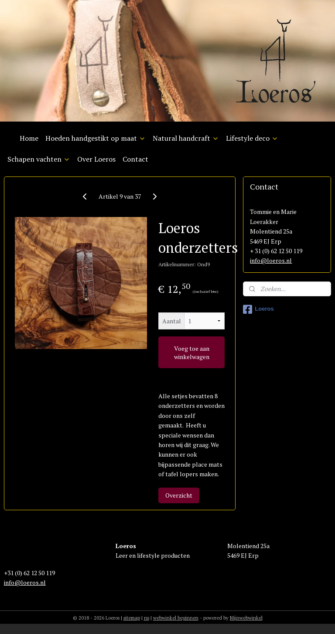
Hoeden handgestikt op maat (95, 138)
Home (29, 138)
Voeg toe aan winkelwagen (191, 352)
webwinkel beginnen (175, 618)
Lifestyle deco (252, 138)
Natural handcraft (186, 138)
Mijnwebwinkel (246, 618)
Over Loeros (96, 159)
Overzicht (178, 496)
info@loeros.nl (271, 260)
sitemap (131, 618)
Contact (135, 159)
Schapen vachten (38, 159)
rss (146, 618)
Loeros (258, 309)
